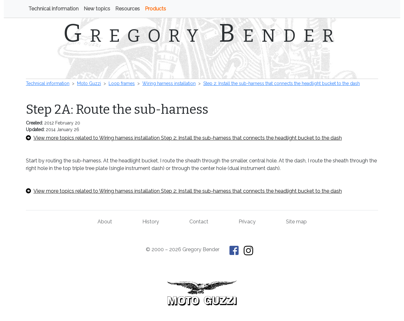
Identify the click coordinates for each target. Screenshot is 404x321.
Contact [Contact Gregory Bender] (198, 222)
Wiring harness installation (169, 83)
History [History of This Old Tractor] (150, 222)
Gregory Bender (202, 33)
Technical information (53, 9)
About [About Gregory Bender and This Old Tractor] (105, 222)
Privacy (247, 222)
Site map (296, 222)
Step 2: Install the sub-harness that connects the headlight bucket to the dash (281, 83)
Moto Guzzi (89, 83)
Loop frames (122, 83)
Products (155, 9)
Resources (127, 9)
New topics (97, 9)
